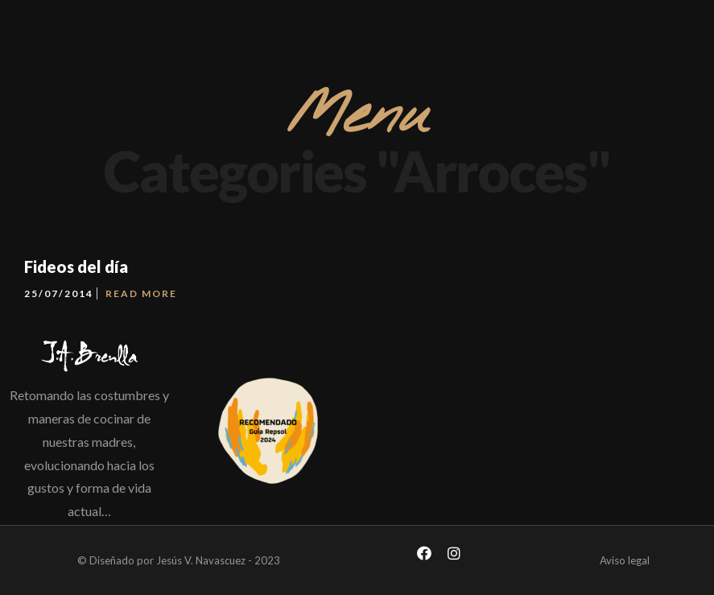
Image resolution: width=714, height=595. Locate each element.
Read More (141, 293)
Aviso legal (625, 560)
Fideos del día (76, 266)
